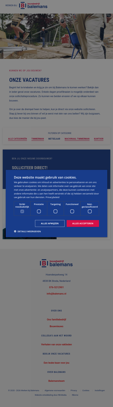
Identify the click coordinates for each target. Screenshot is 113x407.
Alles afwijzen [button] (50, 223)
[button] (27, 231)
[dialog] (56, 203)
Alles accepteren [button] (82, 223)
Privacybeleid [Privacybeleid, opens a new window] (52, 197)
